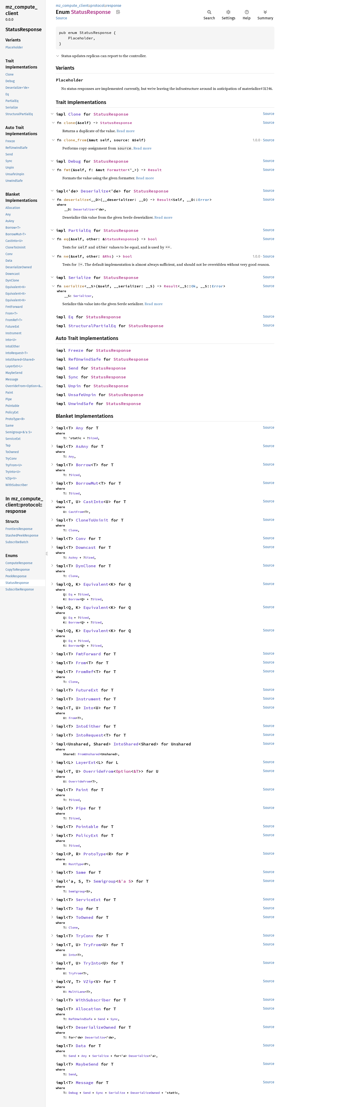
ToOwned (84, 917)
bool (152, 239)
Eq (70, 316)
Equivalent (95, 584)
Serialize (79, 277)
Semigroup (104, 881)
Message (84, 1082)
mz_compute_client (72, 5)
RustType (76, 864)
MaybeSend (87, 1064)
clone (69, 122)
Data (81, 1045)
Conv (81, 538)
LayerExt (86, 762)
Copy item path (118, 12)
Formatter (117, 169)
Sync (73, 377)
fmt (67, 169)
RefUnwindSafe (84, 359)
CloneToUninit (92, 520)
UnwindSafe (80, 403)
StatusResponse (110, 114)
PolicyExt (87, 835)
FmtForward (88, 653)
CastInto (93, 501)
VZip (88, 981)
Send (73, 368)
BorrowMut (87, 483)
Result (155, 169)
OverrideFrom (98, 771)
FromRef (84, 671)
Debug (74, 161)
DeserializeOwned (96, 1027)
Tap (79, 908)
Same (81, 872)
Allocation (88, 1008)
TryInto (92, 963)
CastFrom (76, 512)
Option (123, 771)
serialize (74, 286)
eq (66, 239)
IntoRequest (89, 735)
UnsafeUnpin (82, 394)
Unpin (74, 385)
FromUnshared (88, 754)
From (81, 662)
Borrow (83, 464)
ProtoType (94, 853)
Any (79, 428)
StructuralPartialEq (92, 325)
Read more (126, 130)
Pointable (87, 826)
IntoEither (88, 726)
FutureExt (87, 690)
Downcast (86, 547)
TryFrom (92, 944)
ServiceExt (88, 899)
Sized (93, 438)
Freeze (75, 350)
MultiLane (77, 992)
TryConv (84, 935)
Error (203, 199)
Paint (82, 789)
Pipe (81, 808)
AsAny (82, 446)
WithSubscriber (93, 1000)
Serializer (82, 296)
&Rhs (107, 256)
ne (66, 256)
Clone (74, 114)
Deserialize (94, 191)
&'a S (124, 881)
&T (135, 771)
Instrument (88, 699)
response (113, 5)
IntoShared (125, 744)
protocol (97, 5)
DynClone (86, 565)
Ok (193, 286)
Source (61, 18)
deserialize (76, 199)
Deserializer (84, 209)
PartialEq (79, 230)
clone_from (75, 140)
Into (88, 707)
